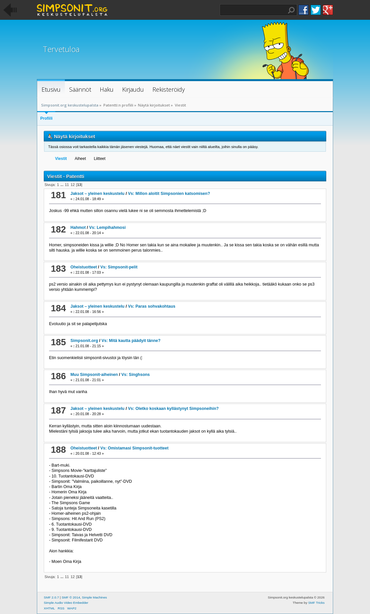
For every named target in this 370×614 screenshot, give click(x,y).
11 (67, 185)
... (62, 185)
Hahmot (78, 227)
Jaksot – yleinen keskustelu (97, 193)
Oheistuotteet (83, 267)
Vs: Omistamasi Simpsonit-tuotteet (134, 448)
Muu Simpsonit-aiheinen (94, 374)
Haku (291, 10)
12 (72, 185)
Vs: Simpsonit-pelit (119, 267)
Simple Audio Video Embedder (66, 602)
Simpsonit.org (84, 340)
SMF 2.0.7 (51, 597)
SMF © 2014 (71, 597)
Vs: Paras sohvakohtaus (151, 306)
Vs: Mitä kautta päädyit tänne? (130, 340)
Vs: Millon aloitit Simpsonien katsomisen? (169, 193)
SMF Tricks (316, 602)
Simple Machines (94, 597)
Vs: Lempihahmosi (107, 227)
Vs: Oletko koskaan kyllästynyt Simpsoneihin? (173, 408)
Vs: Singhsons (135, 374)
